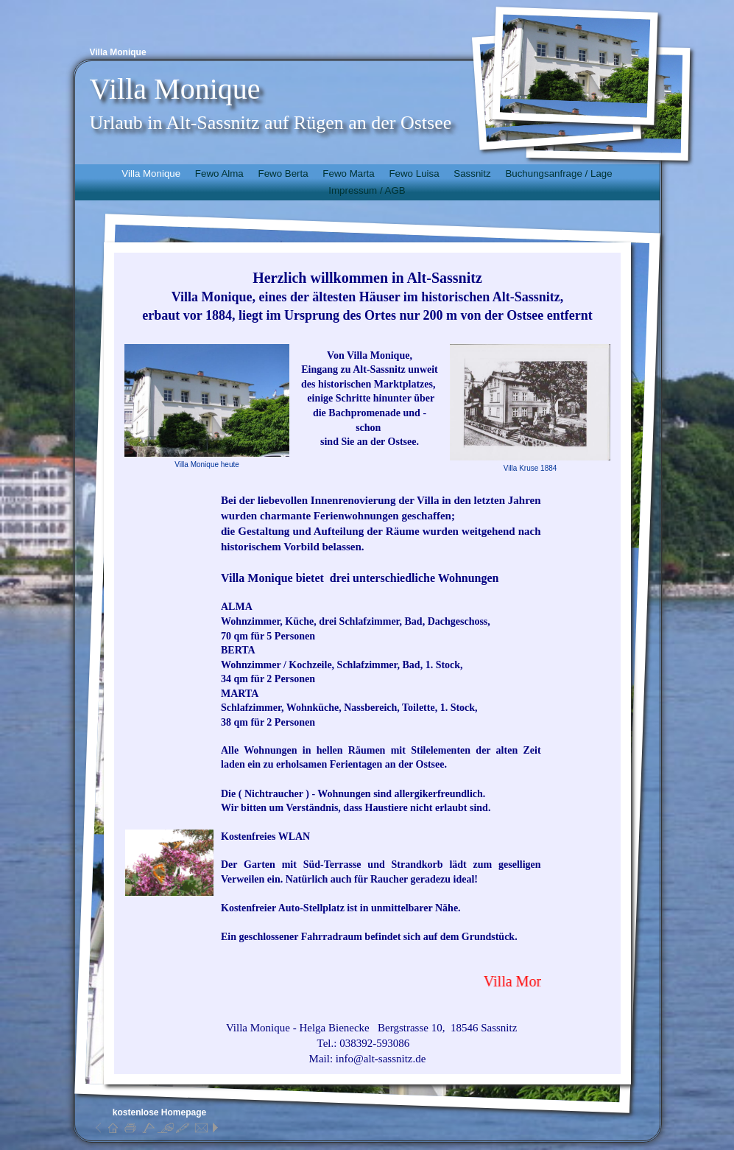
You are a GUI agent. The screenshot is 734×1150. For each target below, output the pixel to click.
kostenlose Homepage (159, 1112)
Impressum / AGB (366, 190)
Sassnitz (472, 173)
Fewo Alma (219, 173)
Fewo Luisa (414, 173)
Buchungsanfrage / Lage (558, 173)
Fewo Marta (348, 173)
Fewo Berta (283, 173)
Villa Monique (150, 173)
